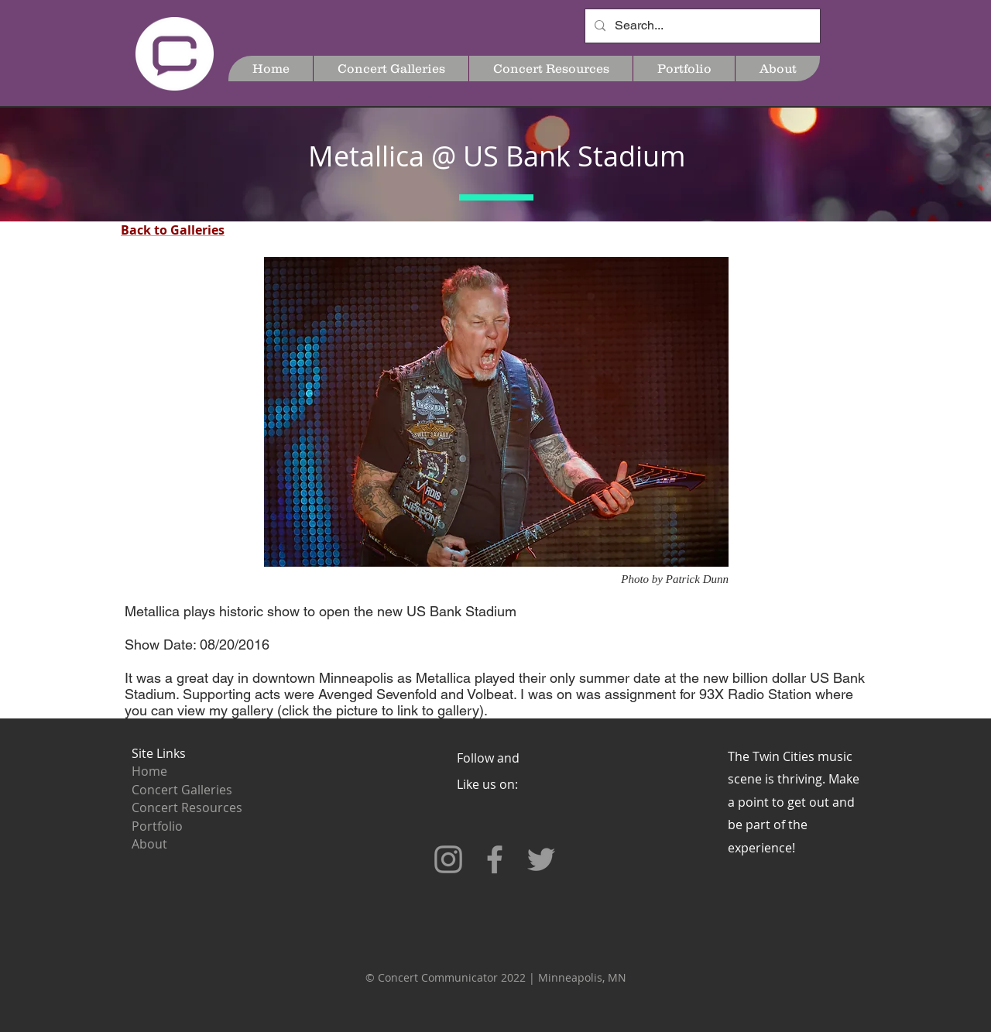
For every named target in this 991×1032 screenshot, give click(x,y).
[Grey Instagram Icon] (448, 859)
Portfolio (157, 826)
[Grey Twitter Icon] (541, 859)
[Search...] (701, 26)
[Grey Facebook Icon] (494, 859)
